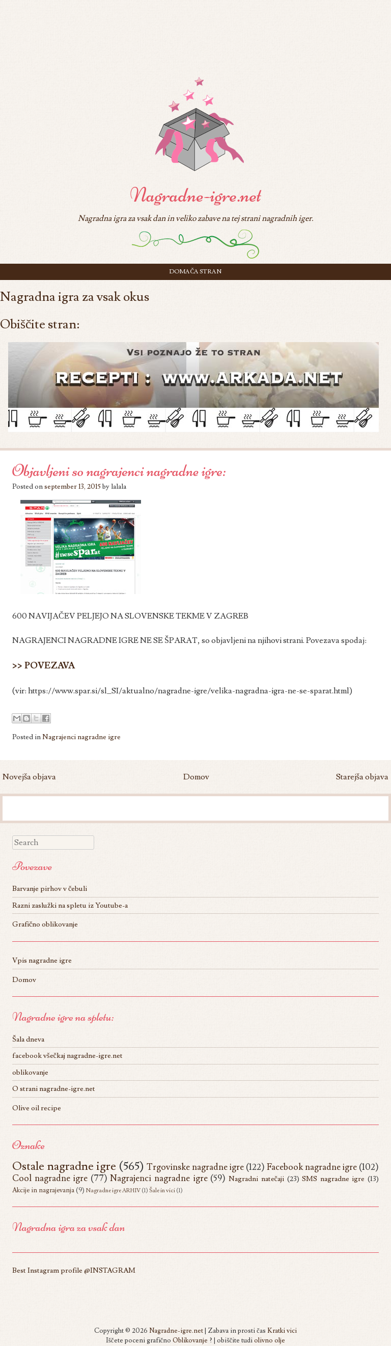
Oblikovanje (190, 1340)
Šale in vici (162, 1190)
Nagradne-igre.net (195, 195)
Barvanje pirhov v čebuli (49, 888)
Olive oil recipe (36, 1108)
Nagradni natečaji (256, 1179)
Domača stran (195, 271)
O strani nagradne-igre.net (53, 1088)
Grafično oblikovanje (45, 924)
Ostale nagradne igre (64, 1166)
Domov (196, 777)
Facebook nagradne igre (312, 1167)
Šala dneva (28, 1039)
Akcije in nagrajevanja (43, 1190)
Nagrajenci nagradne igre (81, 737)
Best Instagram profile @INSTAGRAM (73, 1270)
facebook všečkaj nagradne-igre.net (67, 1055)
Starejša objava (362, 777)
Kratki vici (282, 1331)
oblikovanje (30, 1072)
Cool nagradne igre (50, 1178)
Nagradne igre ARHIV (113, 1190)
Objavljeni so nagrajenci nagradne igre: (119, 471)
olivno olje (269, 1340)
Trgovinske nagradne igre (195, 1167)
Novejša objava (29, 777)
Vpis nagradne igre (42, 960)
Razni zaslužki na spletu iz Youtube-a (70, 905)
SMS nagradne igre (333, 1179)
